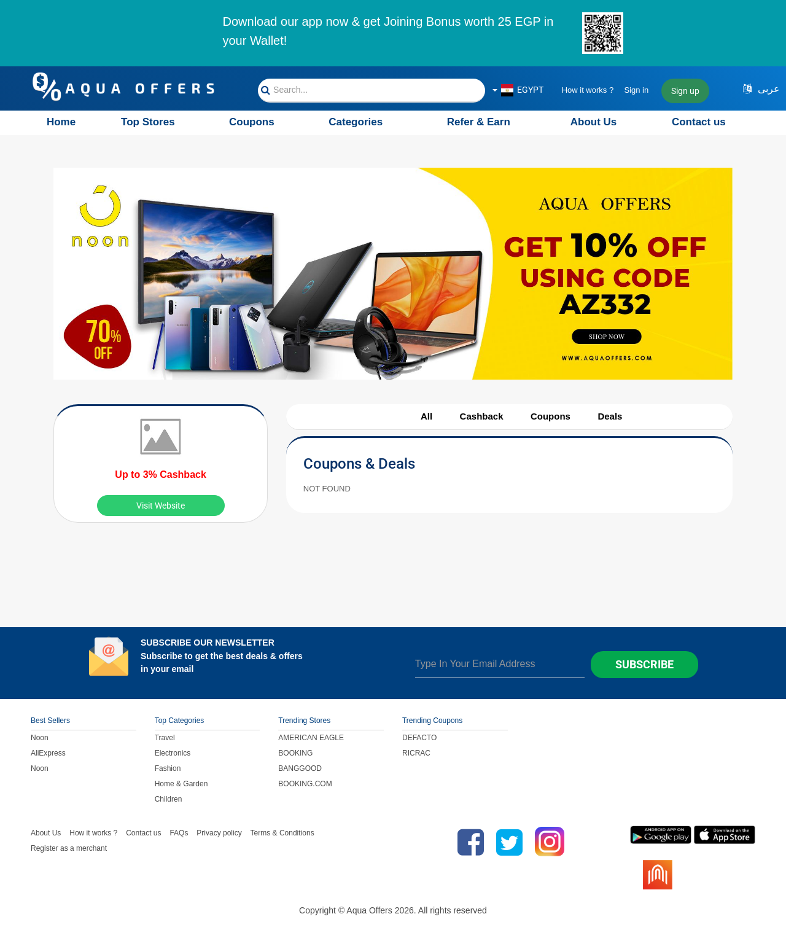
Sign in (636, 90)
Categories (356, 122)
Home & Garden (181, 784)
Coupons (251, 122)
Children (168, 799)
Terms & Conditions (282, 833)
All (426, 416)
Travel (165, 737)
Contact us (699, 122)
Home (61, 122)
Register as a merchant (69, 848)
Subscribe (644, 664)
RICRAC (416, 753)
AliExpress (48, 753)
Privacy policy (218, 833)
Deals (609, 416)
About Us (593, 122)
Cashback (482, 416)
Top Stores (148, 122)
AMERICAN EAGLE (311, 737)
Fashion (168, 768)
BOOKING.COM (305, 784)
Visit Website (160, 505)
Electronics (173, 753)
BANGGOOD (300, 768)
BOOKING (295, 753)
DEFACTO (419, 737)
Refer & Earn (478, 122)
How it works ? (588, 90)
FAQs (178, 833)
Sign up (685, 91)
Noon (40, 737)
